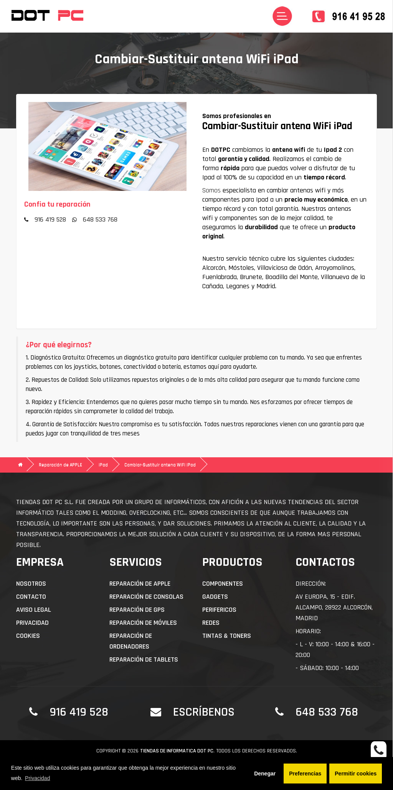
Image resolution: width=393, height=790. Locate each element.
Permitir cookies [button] (355, 773)
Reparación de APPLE (60, 465)
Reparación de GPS (137, 609)
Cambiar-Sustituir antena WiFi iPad (160, 465)
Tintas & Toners (226, 635)
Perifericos (219, 609)
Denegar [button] (265, 773)
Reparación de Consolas (146, 596)
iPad (103, 465)
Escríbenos (203, 712)
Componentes (222, 583)
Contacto (31, 596)
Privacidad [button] (37, 778)
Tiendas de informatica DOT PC (176, 750)
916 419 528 (50, 219)
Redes (211, 622)
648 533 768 (100, 219)
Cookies (28, 635)
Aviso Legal (33, 609)
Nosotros (31, 583)
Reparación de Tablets (143, 659)
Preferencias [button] (305, 773)
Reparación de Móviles (143, 622)
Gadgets (215, 596)
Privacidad (32, 622)
